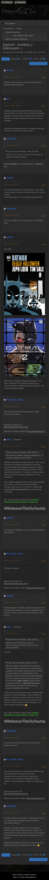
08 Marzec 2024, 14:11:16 (12, 560)
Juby (25, 35)
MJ (7, 99)
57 (34, 59)
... (22, 59)
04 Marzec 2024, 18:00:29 (12, 215)
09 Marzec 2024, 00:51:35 (12, 813)
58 (37, 59)
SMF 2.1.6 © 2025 (18, 877)
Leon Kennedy (18, 35)
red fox (9, 70)
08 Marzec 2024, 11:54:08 (12, 524)
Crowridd (10, 139)
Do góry (5, 855)
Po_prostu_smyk (14, 400)
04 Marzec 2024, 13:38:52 (12, 145)
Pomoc (14, 874)
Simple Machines (30, 877)
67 (41, 59)
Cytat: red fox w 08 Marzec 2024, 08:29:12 (23, 452)
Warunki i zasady (23, 874)
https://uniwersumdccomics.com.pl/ (16, 427)
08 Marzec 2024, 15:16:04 (12, 602)
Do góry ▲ (33, 874)
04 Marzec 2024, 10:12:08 (12, 77)
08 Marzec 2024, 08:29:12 (12, 244)
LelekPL (31, 35)
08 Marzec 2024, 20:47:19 (12, 633)
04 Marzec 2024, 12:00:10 (12, 105)
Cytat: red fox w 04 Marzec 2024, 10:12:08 (23, 151)
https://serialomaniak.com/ (36, 431)
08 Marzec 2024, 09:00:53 (12, 446)
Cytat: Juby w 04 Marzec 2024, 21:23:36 (22, 663)
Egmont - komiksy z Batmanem (15, 74)
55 (27, 59)
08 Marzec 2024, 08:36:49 (12, 406)
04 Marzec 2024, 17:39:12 (12, 184)
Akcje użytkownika (38, 63)
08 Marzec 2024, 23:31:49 (12, 738)
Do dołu (5, 59)
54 (24, 59)
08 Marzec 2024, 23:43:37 (12, 766)
